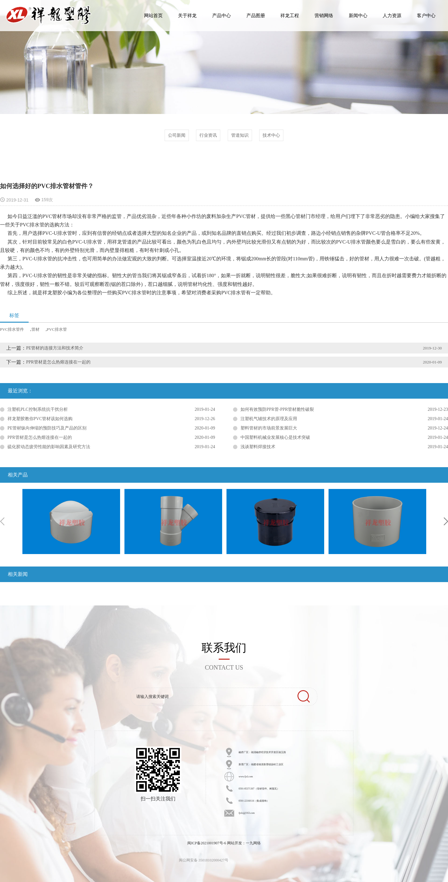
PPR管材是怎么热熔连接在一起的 (58, 362)
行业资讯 (208, 135)
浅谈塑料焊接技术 (257, 446)
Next (446, 521)
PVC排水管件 (12, 329)
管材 (35, 329)
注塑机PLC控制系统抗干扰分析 (37, 409)
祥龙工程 (289, 15)
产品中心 (221, 15)
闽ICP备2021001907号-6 (206, 843)
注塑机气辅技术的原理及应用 (268, 418)
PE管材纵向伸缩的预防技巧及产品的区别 (46, 428)
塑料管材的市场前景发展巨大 (268, 428)
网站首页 (153, 15)
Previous (2, 521)
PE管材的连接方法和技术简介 (54, 348)
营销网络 (324, 15)
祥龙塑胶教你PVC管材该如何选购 (39, 418)
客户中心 (426, 15)
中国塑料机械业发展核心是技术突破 (275, 437)
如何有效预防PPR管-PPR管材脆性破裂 (277, 409)
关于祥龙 (187, 15)
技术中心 (271, 135)
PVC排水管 (57, 329)
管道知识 (240, 135)
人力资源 (392, 15)
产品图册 (255, 15)
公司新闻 (176, 135)
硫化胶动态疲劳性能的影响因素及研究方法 (48, 446)
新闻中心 (358, 15)
